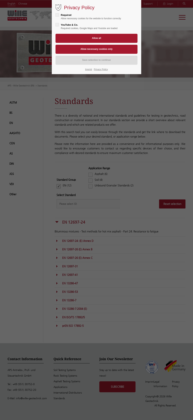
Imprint (88, 69)
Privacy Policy (101, 69)
